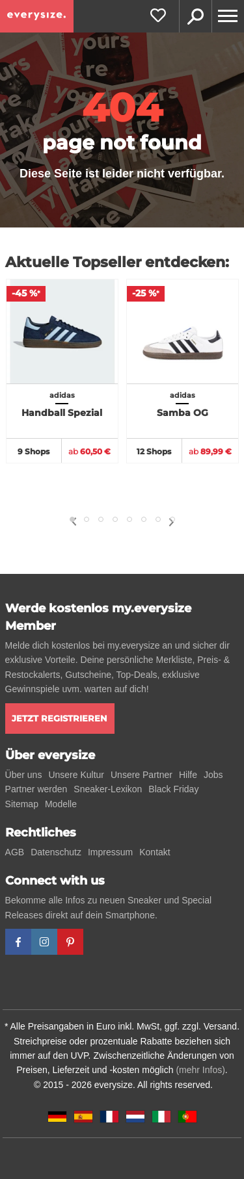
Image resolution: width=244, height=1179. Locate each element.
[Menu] (227, 16)
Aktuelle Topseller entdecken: (117, 262)
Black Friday (173, 789)
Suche (195, 16)
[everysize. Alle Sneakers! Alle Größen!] (37, 16)
